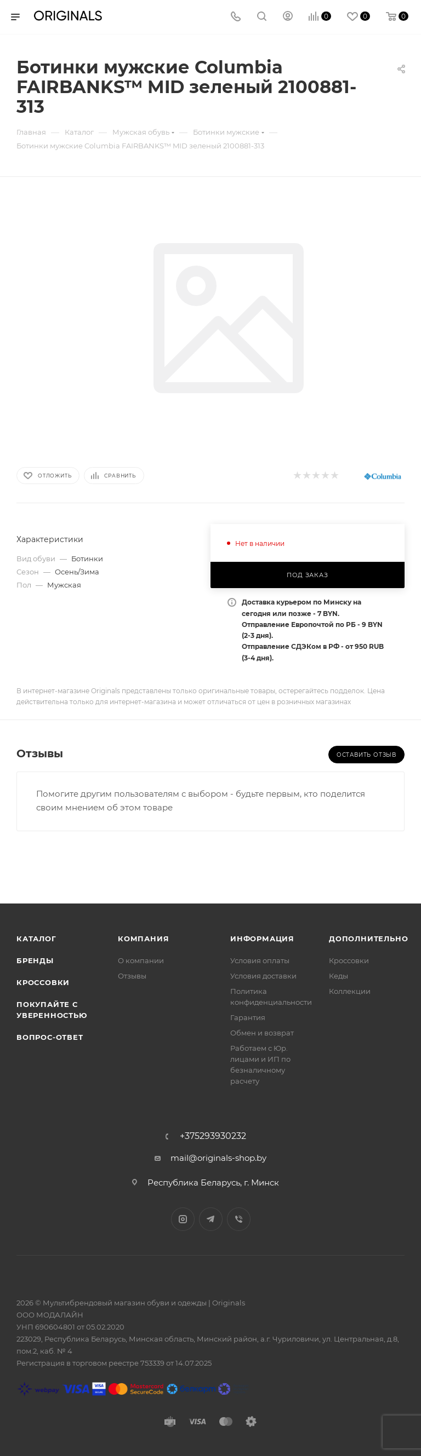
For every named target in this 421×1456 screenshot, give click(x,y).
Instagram (183, 1219)
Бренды (35, 960)
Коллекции (350, 991)
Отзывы (132, 975)
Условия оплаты (259, 960)
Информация (262, 938)
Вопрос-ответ (49, 1037)
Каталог (36, 938)
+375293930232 (213, 1136)
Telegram (211, 1219)
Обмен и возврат (262, 1032)
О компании (141, 960)
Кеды (338, 975)
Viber (239, 1219)
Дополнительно (368, 938)
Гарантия (247, 1017)
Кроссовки (43, 982)
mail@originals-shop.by (218, 1158)
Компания (143, 938)
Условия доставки (263, 975)
